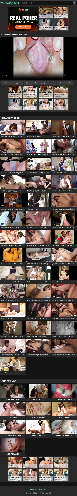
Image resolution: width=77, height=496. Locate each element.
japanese (19, 83)
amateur (5, 83)
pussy (40, 83)
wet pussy (28, 83)
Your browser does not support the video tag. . (38, 58)
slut (34, 83)
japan (46, 83)
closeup (52, 83)
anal (59, 83)
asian (12, 83)
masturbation (67, 83)
